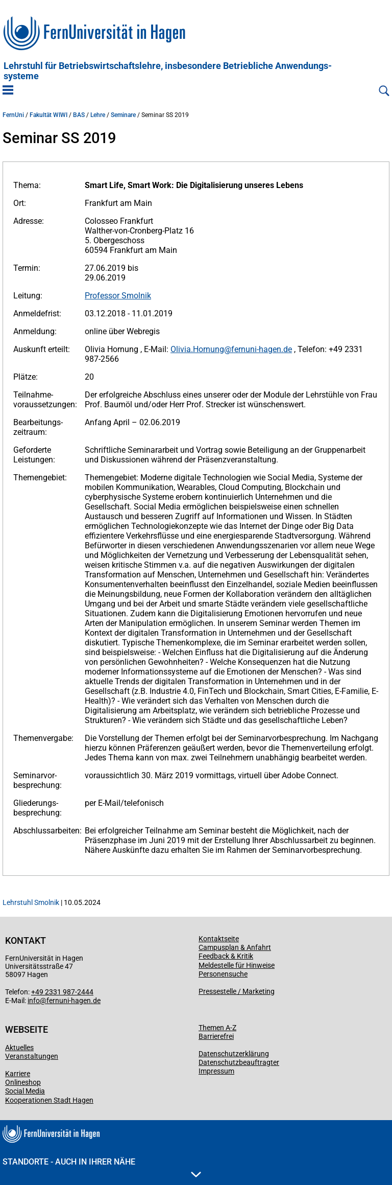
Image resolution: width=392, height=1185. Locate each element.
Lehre (97, 115)
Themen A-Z (217, 1028)
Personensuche (223, 974)
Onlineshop (23, 1082)
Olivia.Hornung (197, 349)
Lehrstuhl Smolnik (31, 902)
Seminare (123, 115)
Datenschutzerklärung (234, 1054)
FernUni (13, 115)
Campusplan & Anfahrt (235, 947)
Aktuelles (19, 1047)
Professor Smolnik (118, 295)
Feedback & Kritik (226, 956)
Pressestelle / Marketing (237, 991)
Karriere (17, 1074)
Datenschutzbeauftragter (239, 1062)
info (34, 1000)
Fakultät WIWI (48, 115)
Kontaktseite (219, 939)
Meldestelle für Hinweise (237, 965)
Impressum (216, 1071)
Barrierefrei (216, 1036)
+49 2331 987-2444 (62, 992)
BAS (79, 115)
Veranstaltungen (31, 1056)
